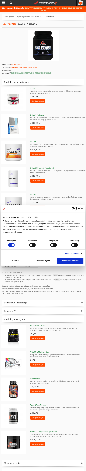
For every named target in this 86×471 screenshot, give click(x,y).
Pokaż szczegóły (72, 253)
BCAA (37, 17)
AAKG (32, 88)
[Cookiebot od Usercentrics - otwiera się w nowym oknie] (73, 209)
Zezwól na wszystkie (70, 261)
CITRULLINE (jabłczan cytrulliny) (43, 431)
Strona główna (9, 17)
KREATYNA (29, 8)
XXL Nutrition (9, 23)
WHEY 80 (57, 8)
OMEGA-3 (49, 8)
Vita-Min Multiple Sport (40, 352)
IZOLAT (65, 8)
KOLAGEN (79, 8)
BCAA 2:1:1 (34, 194)
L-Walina (6, 266)
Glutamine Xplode (37, 325)
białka (55, 275)
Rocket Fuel (35, 378)
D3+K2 (43, 10)
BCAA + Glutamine (37, 115)
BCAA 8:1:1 (34, 141)
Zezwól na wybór (43, 261)
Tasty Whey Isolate (38, 405)
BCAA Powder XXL (48, 17)
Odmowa (15, 261)
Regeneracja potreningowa (25, 17)
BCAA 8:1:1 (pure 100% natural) (42, 168)
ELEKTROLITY (39, 8)
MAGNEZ (71, 8)
